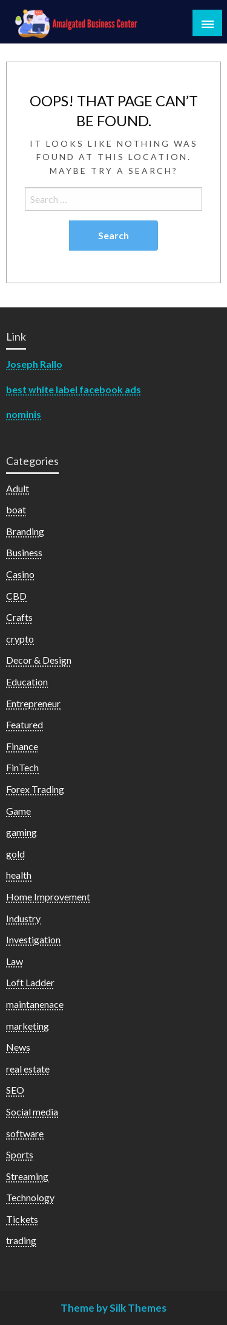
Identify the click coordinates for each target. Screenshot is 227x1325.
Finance (22, 746)
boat (16, 509)
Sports (19, 1154)
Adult (17, 488)
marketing (27, 1025)
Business (24, 552)
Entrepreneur (33, 703)
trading (21, 1240)
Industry (23, 918)
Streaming (27, 1176)
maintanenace (35, 1004)
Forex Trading (35, 789)
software (25, 1133)
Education (27, 681)
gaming (21, 832)
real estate (28, 1068)
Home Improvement (48, 896)
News (18, 1047)
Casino (20, 574)
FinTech (22, 767)
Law (14, 961)
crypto (20, 638)
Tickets (22, 1219)
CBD (16, 596)
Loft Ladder (30, 982)
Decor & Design (38, 660)
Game (18, 810)
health (18, 875)
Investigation (33, 939)
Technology (30, 1197)
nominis (23, 414)
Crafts (19, 617)
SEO (15, 1090)
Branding (25, 531)
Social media (32, 1111)
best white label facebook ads (73, 389)
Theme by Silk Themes (113, 1307)
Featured (24, 724)
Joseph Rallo (34, 364)
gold (15, 853)
